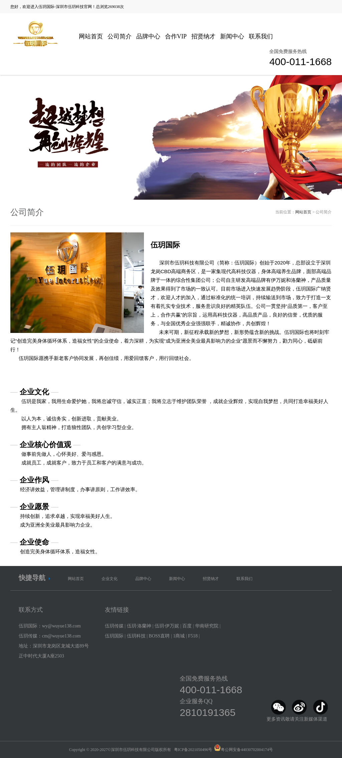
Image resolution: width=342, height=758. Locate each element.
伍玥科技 (136, 635)
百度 (187, 625)
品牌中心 (148, 36)
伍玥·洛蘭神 (139, 625)
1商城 (179, 635)
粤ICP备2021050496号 (193, 749)
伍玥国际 (114, 635)
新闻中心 (232, 36)
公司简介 (120, 36)
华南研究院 (206, 625)
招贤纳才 (203, 36)
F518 (193, 635)
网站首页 (91, 36)
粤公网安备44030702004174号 (247, 749)
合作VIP (176, 36)
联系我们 (261, 36)
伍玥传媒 (114, 625)
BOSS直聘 (159, 635)
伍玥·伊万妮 (167, 625)
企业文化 (110, 578)
